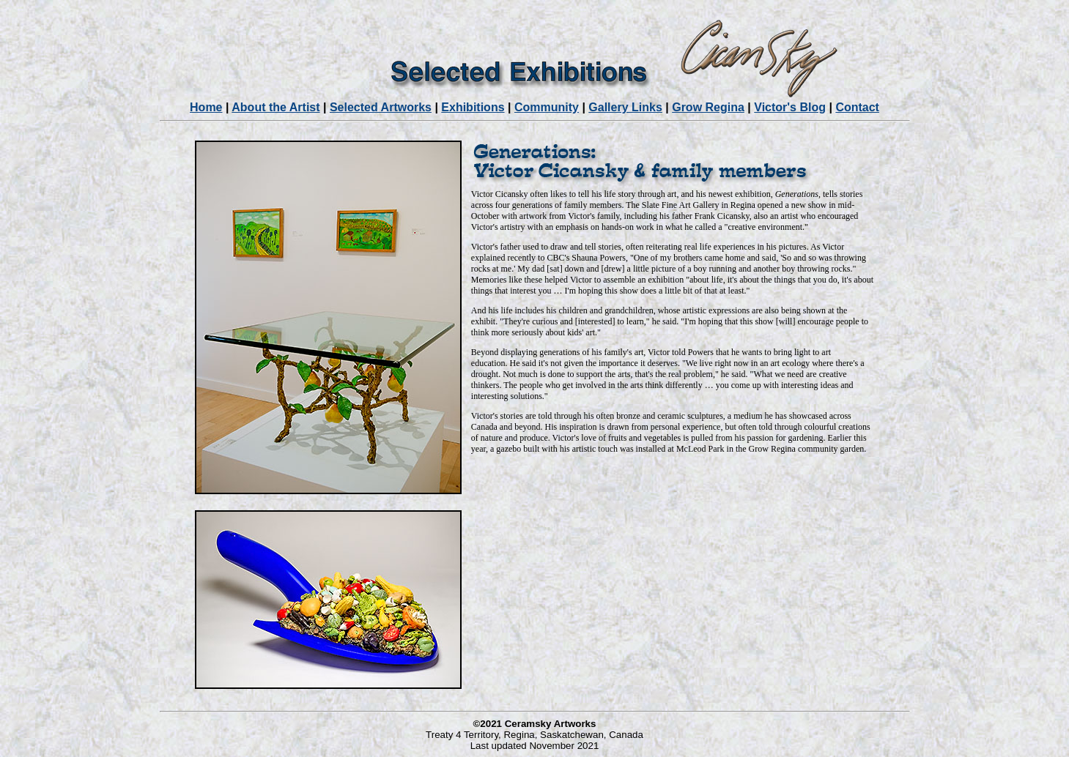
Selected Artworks (381, 107)
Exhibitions (472, 107)
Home (206, 107)
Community (546, 107)
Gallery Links (625, 107)
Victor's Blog (790, 107)
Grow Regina (708, 107)
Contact (857, 107)
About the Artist (275, 107)
